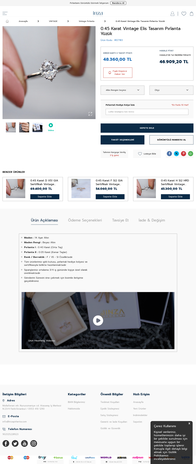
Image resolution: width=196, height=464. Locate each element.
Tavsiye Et (120, 220)
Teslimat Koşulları (109, 402)
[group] (49, 72)
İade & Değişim (152, 220)
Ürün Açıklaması (44, 220)
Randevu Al (118, 3)
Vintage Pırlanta (86, 21)
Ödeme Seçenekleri (85, 220)
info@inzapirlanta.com (15, 421)
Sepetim (137, 421)
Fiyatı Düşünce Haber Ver (118, 73)
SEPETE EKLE (147, 128)
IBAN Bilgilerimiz (76, 402)
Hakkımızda (74, 408)
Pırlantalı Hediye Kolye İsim (120, 105)
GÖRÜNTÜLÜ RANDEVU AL (171, 139)
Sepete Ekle (45, 196)
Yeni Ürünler (139, 408)
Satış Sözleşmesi (109, 415)
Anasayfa (17, 21)
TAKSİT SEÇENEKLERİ (122, 139)
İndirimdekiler (140, 415)
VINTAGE (53, 21)
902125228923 (10, 434)
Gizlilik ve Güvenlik (110, 428)
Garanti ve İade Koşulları (113, 421)
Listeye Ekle (147, 153)
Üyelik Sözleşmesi (109, 408)
